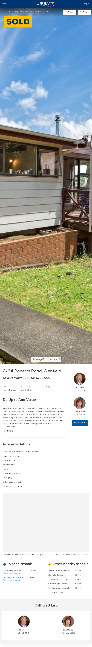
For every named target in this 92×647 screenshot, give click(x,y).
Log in (86, 4)
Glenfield (28, 11)
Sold (3, 11)
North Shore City (15, 11)
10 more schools (55, 593)
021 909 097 (80, 391)
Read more (8, 431)
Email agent (80, 423)
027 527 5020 (79, 415)
